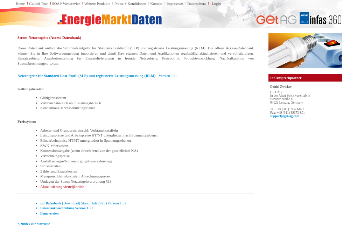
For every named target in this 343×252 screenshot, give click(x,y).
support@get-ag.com (284, 116)
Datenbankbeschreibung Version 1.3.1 (66, 208)
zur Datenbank (50, 203)
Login (216, 4)
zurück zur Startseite (35, 224)
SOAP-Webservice (66, 4)
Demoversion (49, 213)
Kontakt (156, 4)
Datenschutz (196, 4)
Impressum (175, 4)
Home (20, 4)
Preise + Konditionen (130, 4)
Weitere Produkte (97, 4)
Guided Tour (38, 4)
